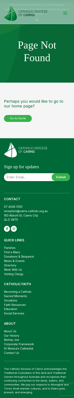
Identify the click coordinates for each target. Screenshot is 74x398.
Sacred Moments (15, 294)
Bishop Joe (11, 337)
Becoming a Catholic (18, 289)
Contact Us (11, 351)
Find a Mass (12, 250)
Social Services (14, 311)
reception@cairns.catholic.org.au (26, 209)
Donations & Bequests (19, 254)
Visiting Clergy (13, 272)
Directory (10, 263)
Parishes (10, 245)
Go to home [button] (18, 116)
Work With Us (13, 267)
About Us (10, 329)
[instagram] (14, 227)
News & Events (14, 259)
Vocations (10, 298)
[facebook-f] (7, 227)
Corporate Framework (19, 342)
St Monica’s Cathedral (18, 346)
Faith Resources (15, 302)
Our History (11, 333)
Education (10, 307)
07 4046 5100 (13, 204)
